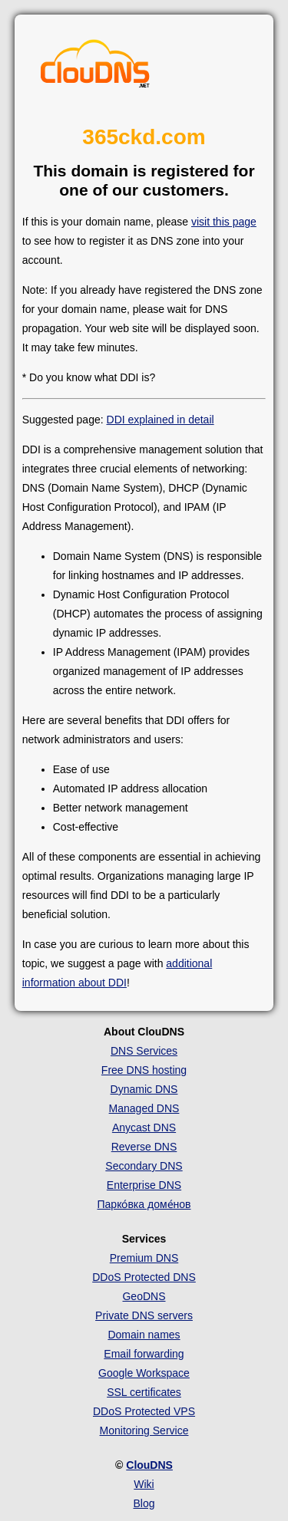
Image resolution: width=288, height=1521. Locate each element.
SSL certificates (144, 1392)
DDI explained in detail (160, 419)
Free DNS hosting (144, 1070)
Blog (143, 1503)
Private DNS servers (144, 1315)
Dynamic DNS (144, 1089)
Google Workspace (144, 1373)
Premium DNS (144, 1258)
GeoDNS (143, 1296)
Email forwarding (144, 1354)
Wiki (144, 1484)
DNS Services (144, 1051)
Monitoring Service (144, 1430)
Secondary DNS (143, 1166)
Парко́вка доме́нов (144, 1204)
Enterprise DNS (144, 1185)
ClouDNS (149, 1465)
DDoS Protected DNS (144, 1277)
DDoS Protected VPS (144, 1411)
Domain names (144, 1334)
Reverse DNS (144, 1147)
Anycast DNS (144, 1127)
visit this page (224, 222)
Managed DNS (144, 1108)
